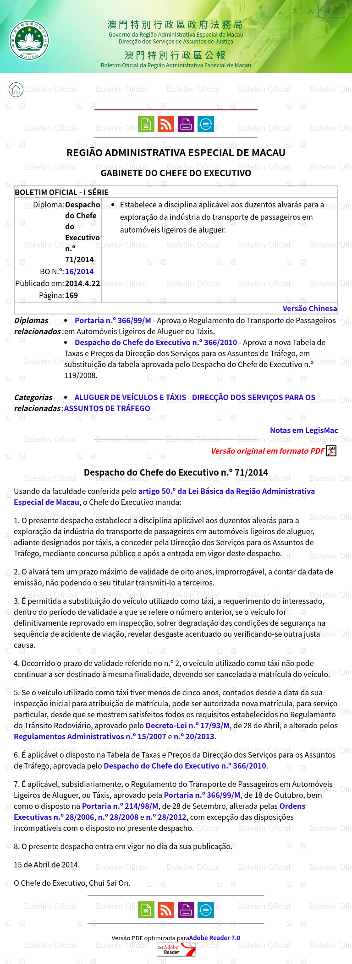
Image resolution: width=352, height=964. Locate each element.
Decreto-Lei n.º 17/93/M (188, 725)
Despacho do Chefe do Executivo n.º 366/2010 (156, 341)
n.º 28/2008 (118, 816)
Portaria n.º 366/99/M (113, 319)
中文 (331, 10)
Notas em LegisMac (304, 429)
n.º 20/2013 (194, 736)
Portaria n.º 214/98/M (120, 805)
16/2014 (79, 270)
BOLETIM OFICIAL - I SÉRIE (62, 191)
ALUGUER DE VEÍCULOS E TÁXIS (130, 396)
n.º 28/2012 (166, 816)
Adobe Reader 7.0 (214, 937)
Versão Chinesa (310, 308)
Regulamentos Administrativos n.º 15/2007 (90, 736)
